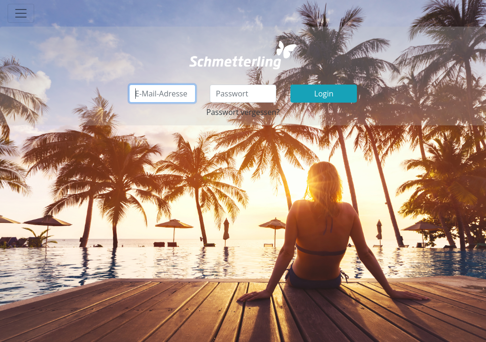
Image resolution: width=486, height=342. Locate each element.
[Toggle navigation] (21, 13)
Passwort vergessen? (243, 112)
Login (324, 93)
